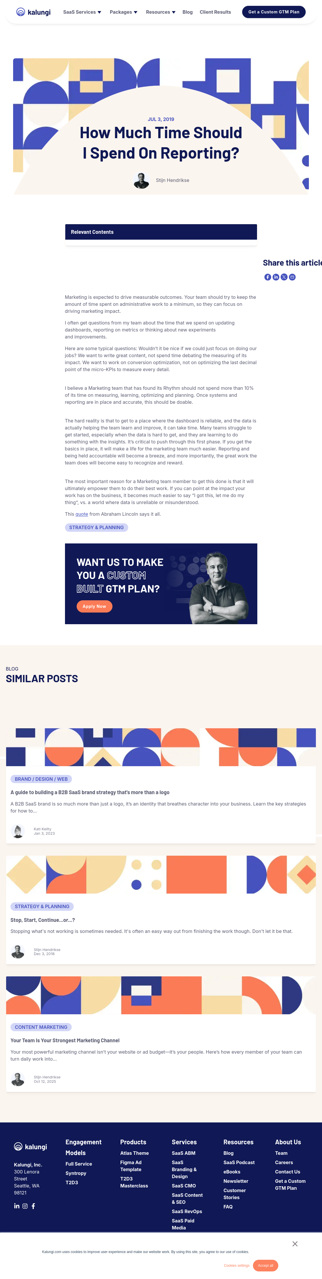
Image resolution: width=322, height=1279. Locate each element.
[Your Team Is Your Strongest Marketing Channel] (161, 995)
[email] (291, 276)
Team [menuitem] (281, 1153)
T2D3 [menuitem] (72, 1182)
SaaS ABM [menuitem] (184, 1153)
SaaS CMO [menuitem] (184, 1186)
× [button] (295, 1243)
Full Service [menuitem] (79, 1164)
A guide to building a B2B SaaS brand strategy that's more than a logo (90, 792)
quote (81, 514)
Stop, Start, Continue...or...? (42, 920)
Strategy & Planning (96, 527)
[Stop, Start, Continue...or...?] (161, 875)
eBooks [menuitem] (232, 1172)
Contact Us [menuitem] (287, 1172)
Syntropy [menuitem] (76, 1173)
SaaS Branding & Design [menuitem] (184, 1169)
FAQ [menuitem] (228, 1207)
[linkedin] (275, 276)
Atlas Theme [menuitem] (134, 1153)
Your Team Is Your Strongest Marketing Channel (64, 1040)
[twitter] (283, 276)
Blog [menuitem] (229, 1153)
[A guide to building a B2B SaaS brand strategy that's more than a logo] (161, 747)
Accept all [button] (265, 1266)
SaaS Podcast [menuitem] (239, 1162)
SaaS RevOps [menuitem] (187, 1211)
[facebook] (267, 276)
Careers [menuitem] (284, 1162)
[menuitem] (81, 12)
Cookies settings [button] (236, 1266)
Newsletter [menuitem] (236, 1181)
